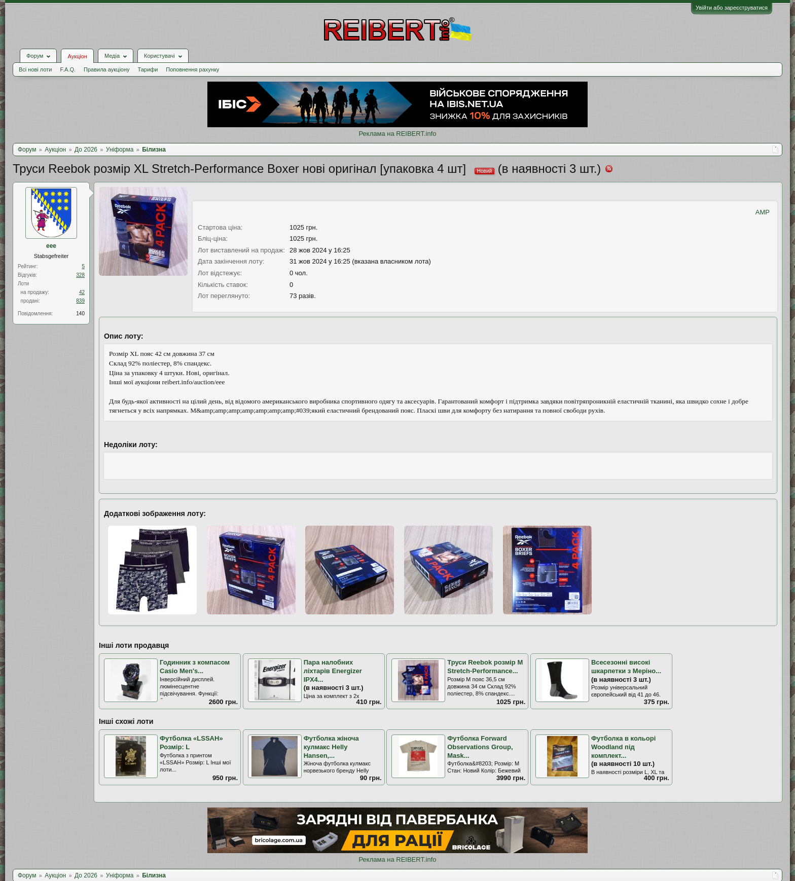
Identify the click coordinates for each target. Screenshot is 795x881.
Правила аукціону (106, 69)
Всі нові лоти (35, 69)
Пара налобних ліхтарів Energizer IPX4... (333, 670)
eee (51, 245)
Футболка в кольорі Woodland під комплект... (623, 747)
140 (80, 313)
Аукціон (77, 56)
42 (82, 292)
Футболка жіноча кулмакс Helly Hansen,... (331, 747)
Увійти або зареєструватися (732, 8)
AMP (762, 212)
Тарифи (148, 69)
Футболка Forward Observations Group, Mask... (480, 747)
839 (80, 301)
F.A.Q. (68, 69)
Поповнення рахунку (192, 69)
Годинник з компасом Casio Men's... (195, 666)
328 (80, 275)
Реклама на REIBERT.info (397, 133)
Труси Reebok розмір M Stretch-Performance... (485, 666)
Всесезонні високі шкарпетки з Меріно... (626, 666)
